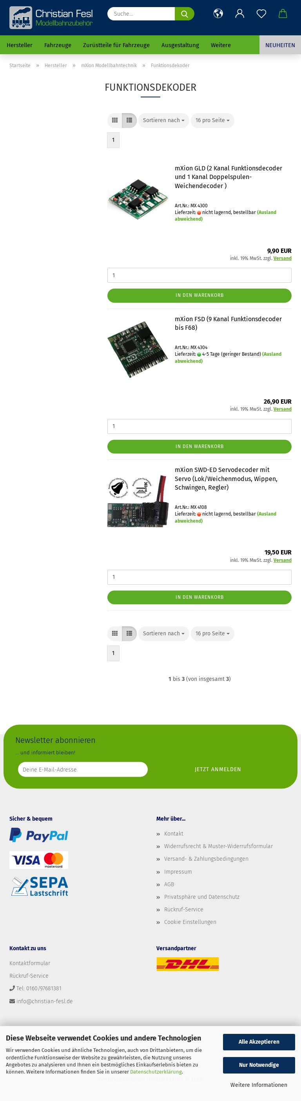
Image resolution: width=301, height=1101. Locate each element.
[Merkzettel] (261, 13)
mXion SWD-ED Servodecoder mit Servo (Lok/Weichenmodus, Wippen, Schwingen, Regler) (226, 479)
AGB (169, 884)
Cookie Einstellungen (190, 922)
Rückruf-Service (183, 909)
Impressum (178, 872)
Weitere (221, 45)
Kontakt (173, 833)
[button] (218, 13)
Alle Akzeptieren (259, 1042)
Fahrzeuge (57, 45)
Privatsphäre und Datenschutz (201, 897)
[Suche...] (184, 13)
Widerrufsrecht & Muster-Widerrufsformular (218, 846)
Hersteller (20, 45)
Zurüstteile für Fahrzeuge (116, 45)
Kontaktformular (29, 963)
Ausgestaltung (180, 45)
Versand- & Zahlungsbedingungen (206, 859)
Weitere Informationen (258, 1085)
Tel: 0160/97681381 (39, 988)
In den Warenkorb (200, 295)
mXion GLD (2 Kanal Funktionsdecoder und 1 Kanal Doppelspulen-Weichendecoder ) (228, 177)
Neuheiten (280, 45)
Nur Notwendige (259, 1065)
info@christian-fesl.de (44, 1001)
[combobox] (163, 120)
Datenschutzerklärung (156, 1072)
